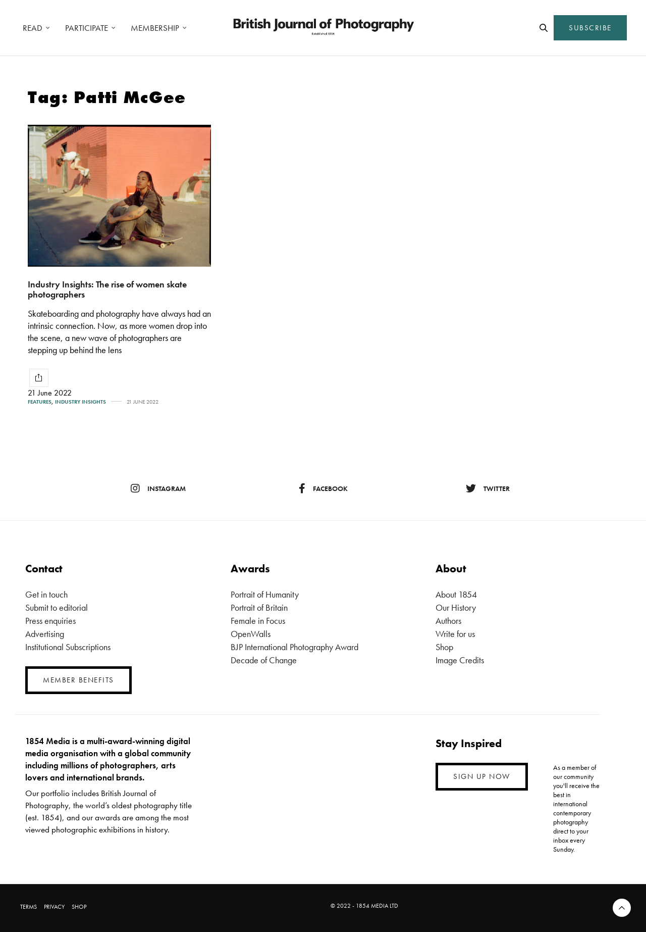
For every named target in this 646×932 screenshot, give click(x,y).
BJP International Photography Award (294, 647)
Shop (444, 647)
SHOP (79, 907)
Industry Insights (80, 402)
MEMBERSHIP (155, 27)
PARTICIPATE (86, 27)
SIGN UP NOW (481, 776)
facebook (323, 488)
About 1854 (456, 594)
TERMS (28, 907)
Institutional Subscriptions (68, 647)
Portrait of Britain (259, 607)
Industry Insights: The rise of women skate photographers (107, 289)
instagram (158, 488)
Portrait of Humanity (265, 594)
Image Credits (460, 660)
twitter (488, 488)
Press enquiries (50, 620)
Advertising (44, 634)
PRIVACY (54, 907)
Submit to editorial (56, 607)
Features (39, 402)
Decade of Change (264, 660)
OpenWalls (251, 634)
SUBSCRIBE (590, 28)
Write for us (455, 634)
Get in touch (46, 594)
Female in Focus (258, 620)
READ (32, 27)
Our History (456, 607)
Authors (448, 620)
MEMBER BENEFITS (78, 680)
